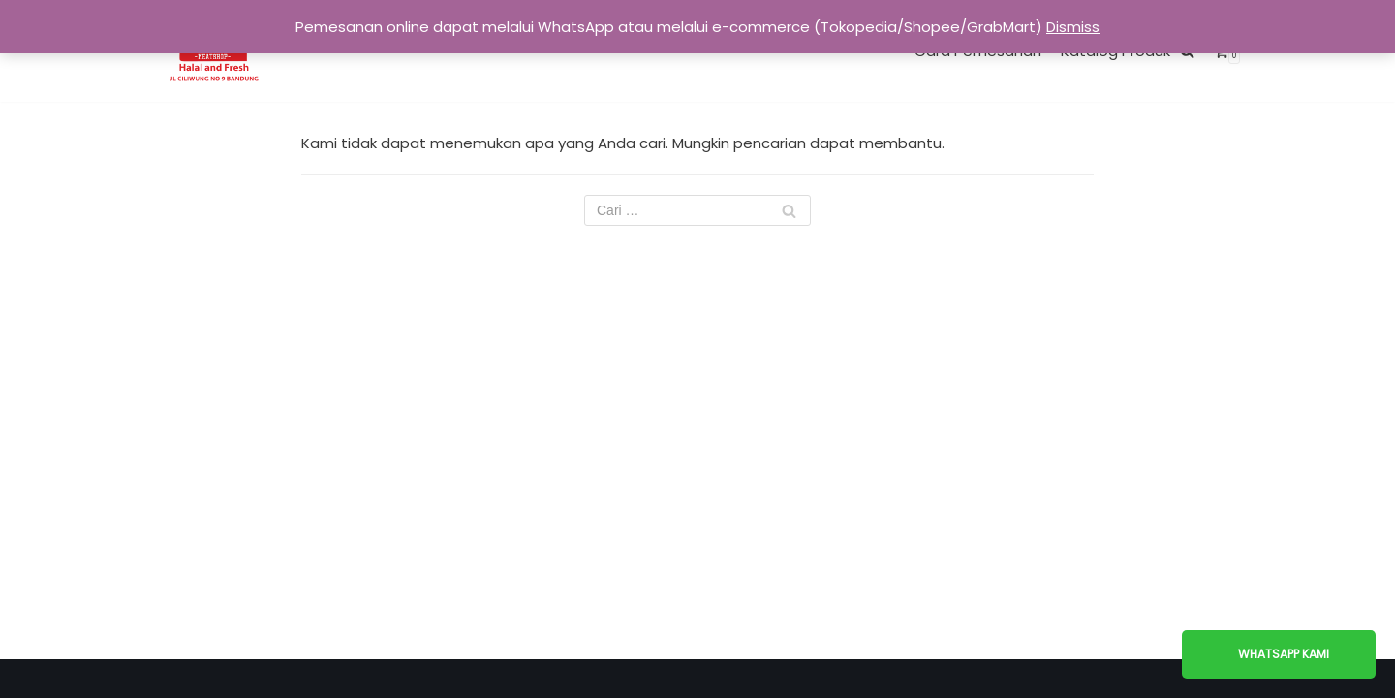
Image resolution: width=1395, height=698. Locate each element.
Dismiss (1073, 26)
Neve (608, 678)
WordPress (767, 678)
